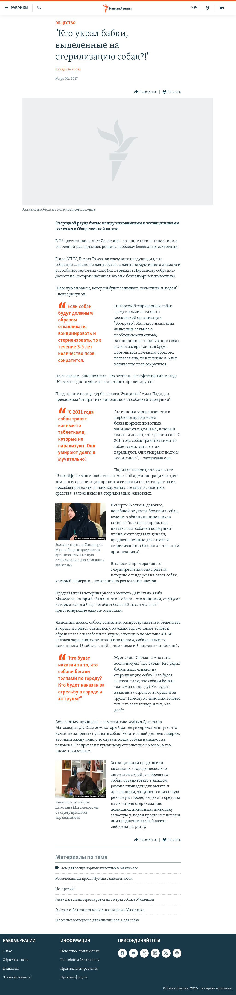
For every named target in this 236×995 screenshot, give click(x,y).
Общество (65, 23)
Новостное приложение (80, 951)
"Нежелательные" (17, 977)
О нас (7, 951)
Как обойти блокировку (79, 960)
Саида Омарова (68, 69)
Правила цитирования (79, 969)
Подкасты (11, 969)
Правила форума (74, 977)
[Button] (145, 92)
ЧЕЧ (194, 8)
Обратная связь (15, 960)
